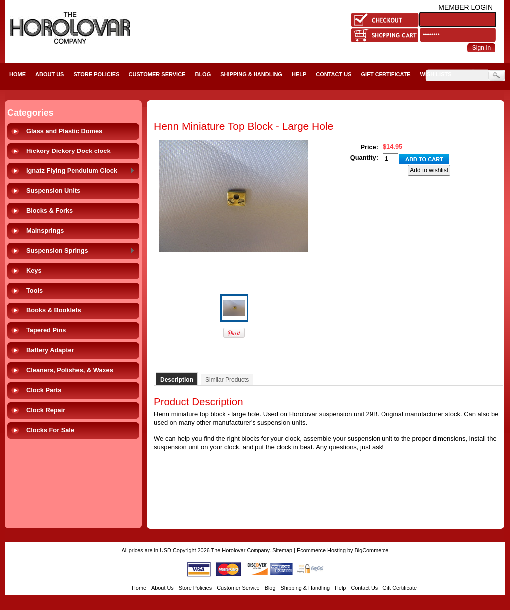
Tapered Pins (46, 330)
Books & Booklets (53, 310)
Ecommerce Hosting (321, 550)
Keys (34, 270)
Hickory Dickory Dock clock (68, 150)
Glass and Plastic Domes (64, 131)
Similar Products (227, 379)
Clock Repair (45, 410)
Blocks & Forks (49, 210)
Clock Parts (43, 390)
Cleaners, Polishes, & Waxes (69, 370)
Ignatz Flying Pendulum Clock (78, 171)
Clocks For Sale (50, 430)
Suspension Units (53, 190)
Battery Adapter (50, 350)
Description (176, 379)
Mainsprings (45, 230)
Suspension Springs (78, 251)
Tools (34, 290)
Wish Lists (436, 74)
